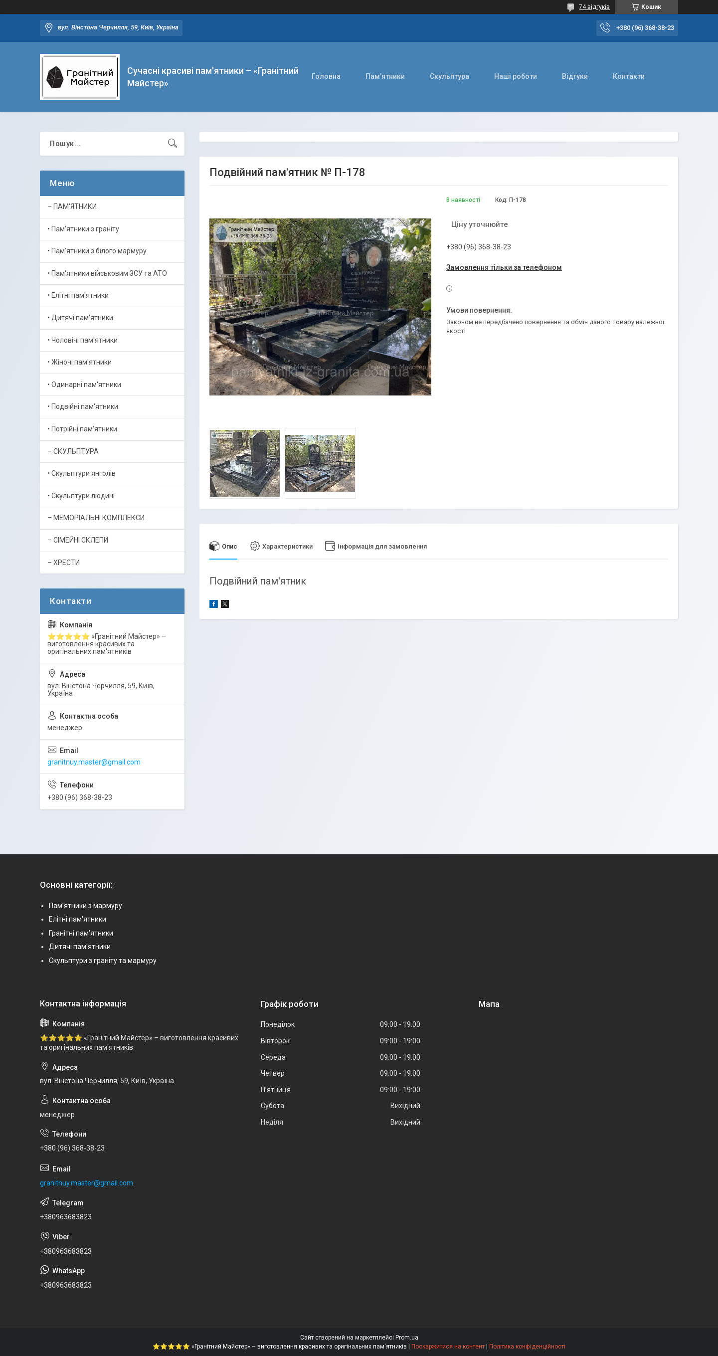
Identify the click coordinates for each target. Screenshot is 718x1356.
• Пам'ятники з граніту (83, 229)
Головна (326, 76)
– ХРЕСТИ (63, 563)
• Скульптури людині (81, 496)
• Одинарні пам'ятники (84, 384)
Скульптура (449, 76)
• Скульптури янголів (81, 473)
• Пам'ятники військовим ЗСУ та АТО (107, 273)
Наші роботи (515, 76)
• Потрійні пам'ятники (82, 429)
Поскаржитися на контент (448, 1346)
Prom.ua (406, 1337)
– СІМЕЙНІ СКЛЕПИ (77, 540)
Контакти (629, 76)
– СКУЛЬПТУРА (73, 451)
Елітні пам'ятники (77, 919)
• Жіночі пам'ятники (79, 362)
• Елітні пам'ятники (78, 295)
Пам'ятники (385, 76)
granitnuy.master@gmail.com (94, 762)
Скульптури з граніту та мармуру (103, 961)
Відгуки (575, 76)
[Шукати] (172, 144)
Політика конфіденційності (527, 1346)
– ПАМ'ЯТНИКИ (72, 206)
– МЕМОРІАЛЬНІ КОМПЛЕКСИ (96, 518)
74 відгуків (594, 6)
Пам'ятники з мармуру (85, 906)
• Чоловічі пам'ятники (82, 340)
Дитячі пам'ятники (80, 947)
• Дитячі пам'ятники (80, 318)
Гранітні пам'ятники (81, 933)
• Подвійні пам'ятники (82, 406)
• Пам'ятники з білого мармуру (97, 251)
